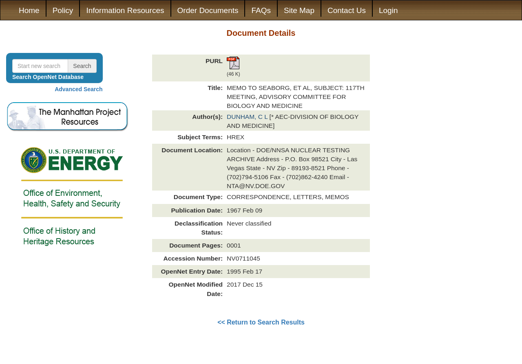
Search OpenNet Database (48, 77)
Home (29, 10)
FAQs (261, 10)
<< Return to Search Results (261, 322)
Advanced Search (79, 89)
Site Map (299, 10)
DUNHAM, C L (248, 116)
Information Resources (125, 10)
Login (388, 10)
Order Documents (208, 10)
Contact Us (346, 10)
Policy (63, 10)
